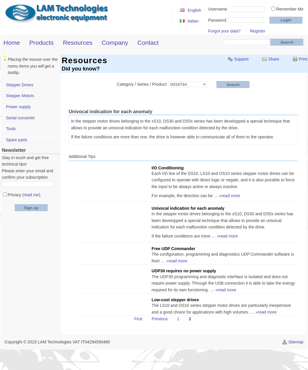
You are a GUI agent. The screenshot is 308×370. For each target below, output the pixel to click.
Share (273, 59)
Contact (148, 42)
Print (303, 59)
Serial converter (20, 118)
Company (115, 42)
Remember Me (289, 9)
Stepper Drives (19, 84)
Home (12, 42)
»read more (229, 195)
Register (257, 31)
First (138, 318)
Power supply (18, 106)
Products (41, 42)
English (194, 10)
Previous (160, 318)
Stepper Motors (20, 95)
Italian (193, 21)
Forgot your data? (224, 31)
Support (241, 59)
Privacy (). (25, 194)
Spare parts (16, 139)
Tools (11, 128)
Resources (77, 42)
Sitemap (296, 342)
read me (31, 194)
